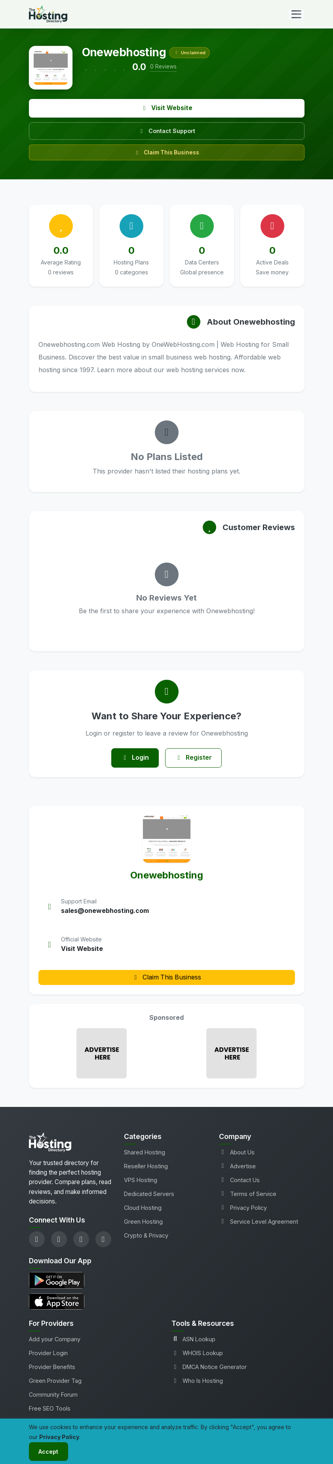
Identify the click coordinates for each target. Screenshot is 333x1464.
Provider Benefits (52, 1367)
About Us (237, 1152)
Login (135, 758)
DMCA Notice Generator (209, 1367)
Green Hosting (143, 1222)
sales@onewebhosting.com (105, 911)
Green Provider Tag (55, 1381)
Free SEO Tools (49, 1408)
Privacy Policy (243, 1208)
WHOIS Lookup (197, 1353)
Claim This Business (166, 152)
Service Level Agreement (258, 1222)
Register (193, 758)
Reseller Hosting (146, 1166)
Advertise (237, 1166)
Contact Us (239, 1180)
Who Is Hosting (197, 1381)
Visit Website (166, 108)
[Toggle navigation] (296, 14)
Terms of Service (247, 1193)
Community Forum (53, 1395)
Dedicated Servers (149, 1193)
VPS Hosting (140, 1180)
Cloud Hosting (143, 1208)
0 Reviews (163, 66)
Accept (49, 1451)
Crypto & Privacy (146, 1235)
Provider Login (48, 1353)
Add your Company (54, 1339)
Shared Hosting (144, 1152)
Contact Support (166, 130)
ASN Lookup (193, 1339)
